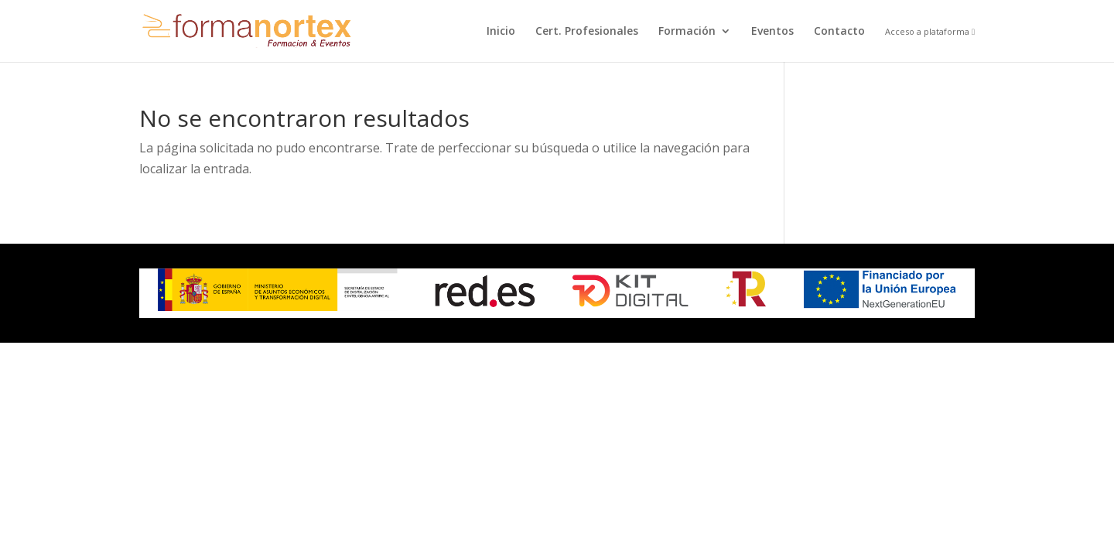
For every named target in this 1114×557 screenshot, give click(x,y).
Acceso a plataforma (930, 32)
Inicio (501, 32)
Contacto (839, 32)
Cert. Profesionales (586, 32)
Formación (687, 32)
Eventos (772, 32)
